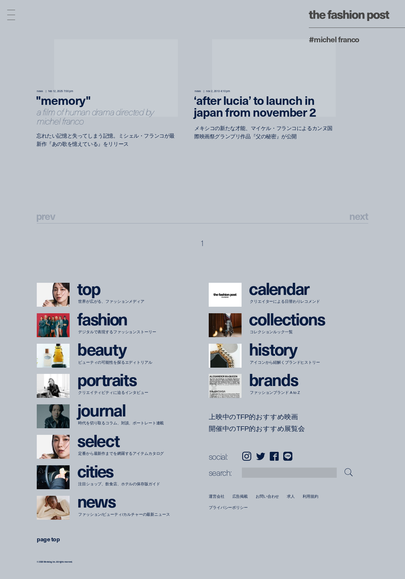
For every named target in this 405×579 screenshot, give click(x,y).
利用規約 (310, 496)
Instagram (246, 456)
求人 (291, 496)
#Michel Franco (334, 39)
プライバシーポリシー (228, 508)
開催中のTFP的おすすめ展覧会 (257, 428)
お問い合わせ (267, 496)
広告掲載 (240, 496)
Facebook (274, 456)
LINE (287, 456)
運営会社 (216, 496)
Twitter (260, 456)
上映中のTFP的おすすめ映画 (253, 416)
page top (48, 538)
